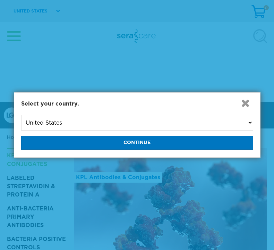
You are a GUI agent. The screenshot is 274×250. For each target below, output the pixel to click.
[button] (245, 103)
